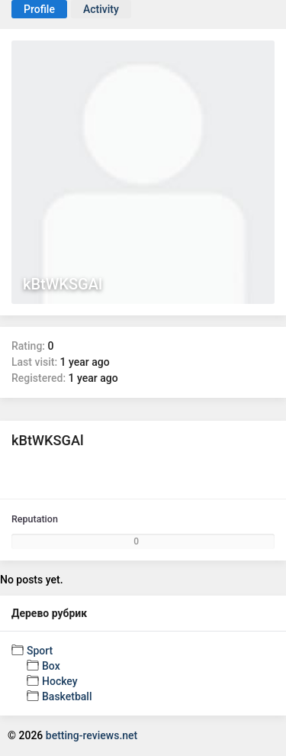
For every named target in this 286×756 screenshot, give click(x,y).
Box (51, 666)
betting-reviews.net (91, 735)
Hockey (60, 681)
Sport (40, 651)
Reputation (34, 519)
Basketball (67, 696)
